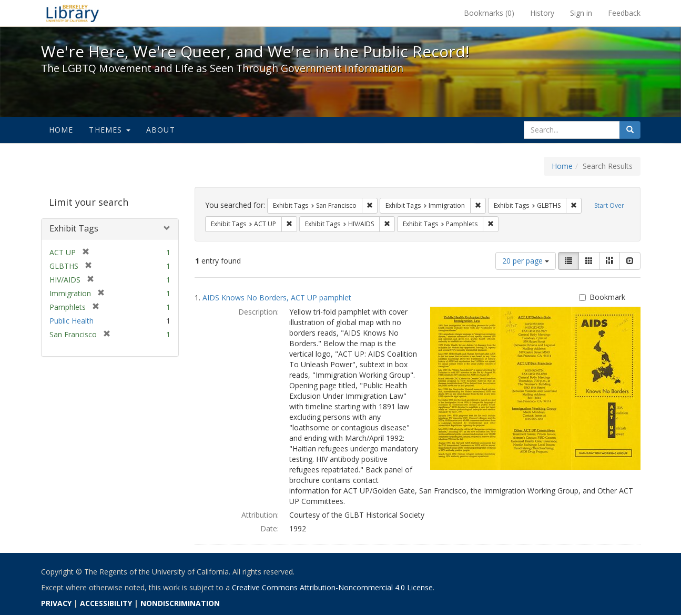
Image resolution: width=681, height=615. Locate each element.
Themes (109, 130)
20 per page (525, 261)
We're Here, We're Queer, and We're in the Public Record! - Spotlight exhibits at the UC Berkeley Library (72, 13)
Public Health (71, 321)
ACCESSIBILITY (106, 603)
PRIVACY (56, 603)
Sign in (581, 13)
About (160, 130)
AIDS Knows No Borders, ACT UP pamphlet (276, 298)
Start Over (609, 205)
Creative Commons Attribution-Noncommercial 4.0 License (332, 587)
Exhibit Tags (73, 228)
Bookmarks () (489, 13)
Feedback (624, 13)
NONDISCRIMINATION (180, 603)
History (542, 13)
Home (61, 130)
